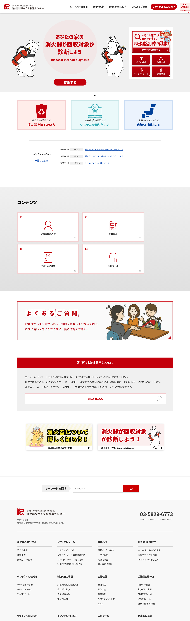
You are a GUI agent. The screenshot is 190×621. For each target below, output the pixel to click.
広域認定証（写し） (146, 567)
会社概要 (102, 558)
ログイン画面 (144, 558)
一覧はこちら (41, 163)
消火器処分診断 (105, 537)
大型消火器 (103, 532)
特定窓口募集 (145, 589)
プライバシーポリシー (40, 610)
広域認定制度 (63, 562)
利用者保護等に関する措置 (69, 537)
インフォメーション (66, 589)
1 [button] (93, 95)
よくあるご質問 (123, 6)
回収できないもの (106, 523)
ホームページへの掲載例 (149, 523)
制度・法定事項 (145, 562)
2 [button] (96, 95)
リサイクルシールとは (67, 523)
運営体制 (102, 567)
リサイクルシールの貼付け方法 (71, 528)
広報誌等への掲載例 (147, 528)
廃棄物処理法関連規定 (68, 558)
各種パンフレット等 (106, 572)
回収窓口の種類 (24, 532)
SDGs (100, 576)
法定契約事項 (63, 567)
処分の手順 (22, 523)
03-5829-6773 (156, 487)
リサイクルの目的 (25, 558)
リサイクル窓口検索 (147, 6)
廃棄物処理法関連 (146, 576)
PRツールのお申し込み (148, 532)
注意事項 (21, 528)
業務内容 (102, 562)
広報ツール (103, 589)
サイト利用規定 (22, 610)
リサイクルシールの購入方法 (70, 532)
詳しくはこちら (95, 372)
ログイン (178, 6)
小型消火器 (103, 528)
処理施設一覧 (23, 567)
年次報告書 (62, 572)
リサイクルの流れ (25, 562)
